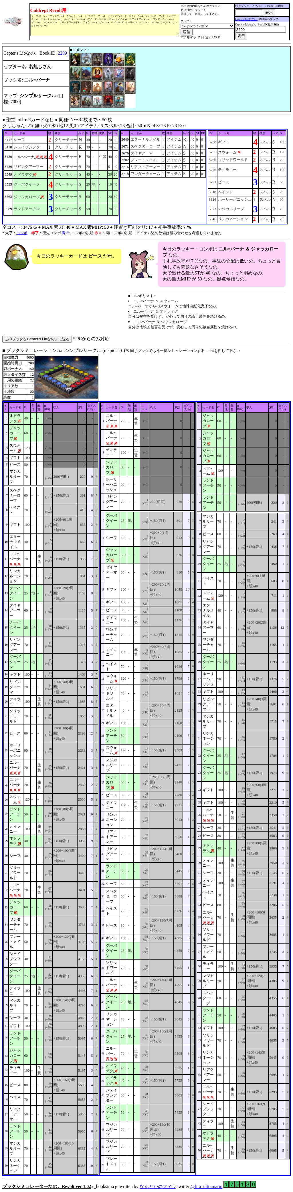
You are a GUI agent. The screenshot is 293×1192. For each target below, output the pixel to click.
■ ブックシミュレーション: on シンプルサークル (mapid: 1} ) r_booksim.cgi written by (146, 768)
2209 (62, 53)
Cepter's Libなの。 (247, 19)
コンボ (21, 233)
